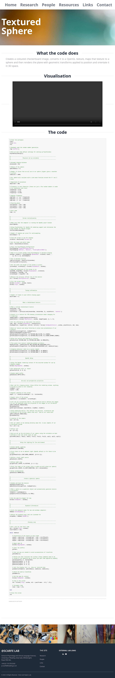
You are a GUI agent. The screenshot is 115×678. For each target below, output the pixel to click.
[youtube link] (66, 656)
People (48, 4)
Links (88, 4)
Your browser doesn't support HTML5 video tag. (57, 104)
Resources (69, 4)
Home (11, 4)
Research (29, 4)
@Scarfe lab (10, 650)
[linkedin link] (63, 656)
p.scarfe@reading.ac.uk (9, 666)
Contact (104, 4)
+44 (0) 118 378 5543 (8, 664)
